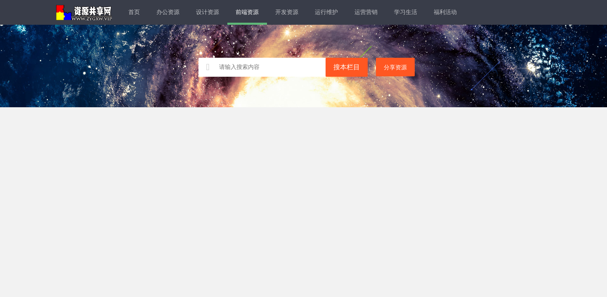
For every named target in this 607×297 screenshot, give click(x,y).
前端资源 (247, 12)
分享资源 (395, 67)
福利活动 (445, 12)
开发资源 (286, 12)
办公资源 (168, 12)
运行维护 (326, 12)
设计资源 (207, 12)
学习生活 (405, 12)
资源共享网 (84, 12)
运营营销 (366, 12)
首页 (134, 12)
